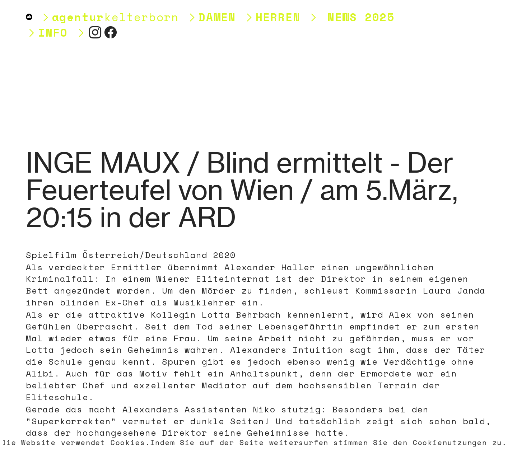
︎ (95, 32)
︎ (111, 32)
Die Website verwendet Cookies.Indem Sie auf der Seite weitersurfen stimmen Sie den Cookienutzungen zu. (254, 442)
